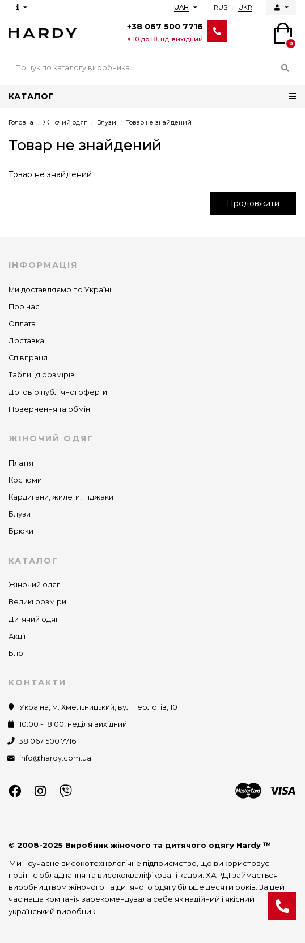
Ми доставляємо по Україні (60, 289)
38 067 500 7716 (47, 741)
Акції (17, 636)
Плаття (21, 463)
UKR (245, 7)
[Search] (152, 68)
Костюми (25, 480)
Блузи (106, 122)
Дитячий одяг (34, 619)
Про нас (24, 306)
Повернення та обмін (49, 409)
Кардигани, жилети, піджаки (61, 497)
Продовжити (253, 203)
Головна (21, 122)
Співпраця (28, 357)
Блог (18, 653)
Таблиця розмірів (42, 374)
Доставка (26, 340)
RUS (220, 7)
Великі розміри (37, 602)
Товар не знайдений (159, 122)
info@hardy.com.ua (55, 758)
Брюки (21, 531)
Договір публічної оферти (58, 392)
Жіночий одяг (65, 122)
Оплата (22, 323)
